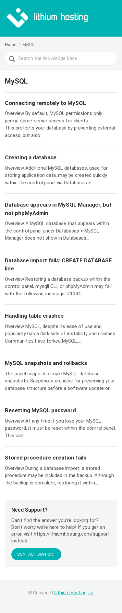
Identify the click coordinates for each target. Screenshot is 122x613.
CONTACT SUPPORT (36, 554)
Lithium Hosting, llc (73, 592)
